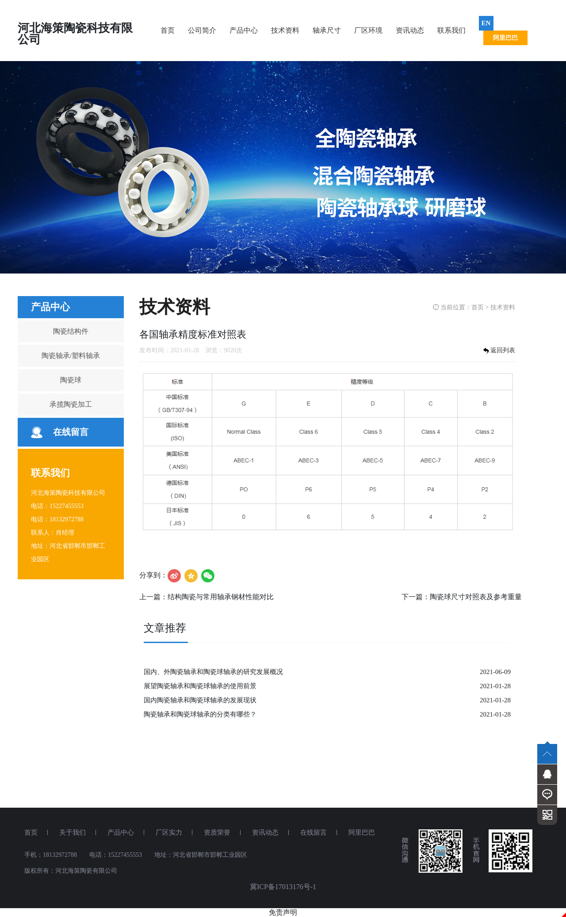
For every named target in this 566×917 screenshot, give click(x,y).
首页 (168, 30)
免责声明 (283, 912)
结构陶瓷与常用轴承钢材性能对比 (221, 597)
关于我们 (72, 832)
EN (486, 23)
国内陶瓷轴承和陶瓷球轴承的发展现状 (200, 700)
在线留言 (70, 432)
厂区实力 (169, 832)
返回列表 (498, 351)
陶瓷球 (70, 380)
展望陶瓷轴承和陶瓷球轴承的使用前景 (200, 686)
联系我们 (451, 30)
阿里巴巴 (505, 38)
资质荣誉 (217, 832)
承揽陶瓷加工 (71, 404)
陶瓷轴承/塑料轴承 (71, 355)
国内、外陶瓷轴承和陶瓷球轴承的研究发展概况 (213, 671)
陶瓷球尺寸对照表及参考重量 (476, 597)
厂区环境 (368, 30)
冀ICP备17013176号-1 (283, 886)
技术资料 (285, 30)
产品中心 (243, 30)
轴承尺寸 (327, 30)
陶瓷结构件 (70, 331)
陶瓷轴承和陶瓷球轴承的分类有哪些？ (200, 714)
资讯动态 (410, 30)
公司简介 (202, 30)
